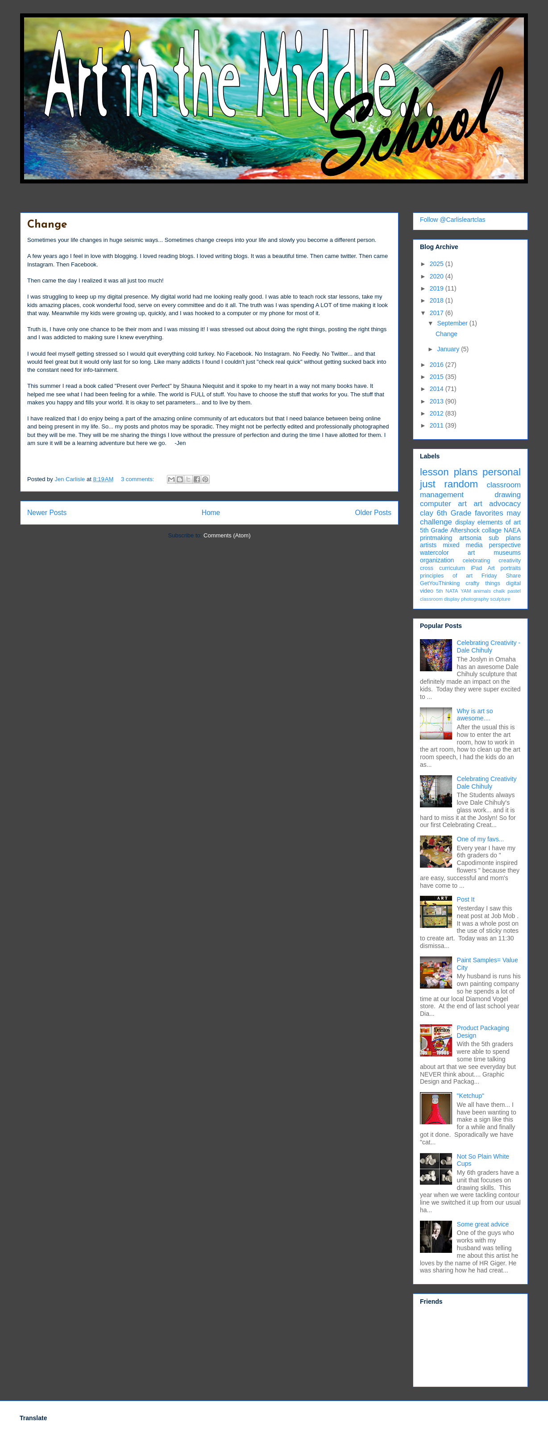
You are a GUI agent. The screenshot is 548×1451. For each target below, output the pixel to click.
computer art (443, 503)
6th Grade (454, 513)
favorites (489, 513)
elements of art (499, 522)
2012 (437, 413)
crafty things (482, 583)
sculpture (500, 599)
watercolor (434, 552)
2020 (437, 276)
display (465, 522)
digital (513, 583)
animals (482, 591)
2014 (437, 388)
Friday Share (501, 576)
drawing (507, 495)
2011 (437, 425)
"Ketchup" (470, 1095)
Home (211, 512)
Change (47, 225)
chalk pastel (507, 591)
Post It (466, 899)
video (426, 591)
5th (439, 591)
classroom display (440, 599)
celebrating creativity (492, 560)
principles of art (446, 576)
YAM (466, 591)
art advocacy (497, 503)
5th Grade (434, 530)
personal (501, 472)
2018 (437, 300)
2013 (437, 401)
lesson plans (448, 472)
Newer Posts (46, 512)
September (453, 323)
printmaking (436, 537)
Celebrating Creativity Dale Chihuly (487, 782)
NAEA (512, 530)
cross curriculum (442, 568)
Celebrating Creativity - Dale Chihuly (488, 646)
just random (449, 484)
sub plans (505, 537)
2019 (437, 288)
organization (437, 560)
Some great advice (483, 1224)
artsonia (470, 537)
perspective (505, 545)
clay (426, 513)
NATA (451, 591)
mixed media (462, 545)
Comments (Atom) (226, 535)
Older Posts (373, 512)
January (449, 349)
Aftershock (465, 530)
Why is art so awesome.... (475, 714)
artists (428, 545)
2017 (437, 312)
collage (492, 530)
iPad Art (483, 568)
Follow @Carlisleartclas (452, 219)
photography (475, 599)
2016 (437, 364)
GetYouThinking (440, 583)
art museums (494, 552)
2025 (437, 263)
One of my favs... (480, 839)
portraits (511, 568)
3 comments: (138, 479)
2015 (437, 376)
